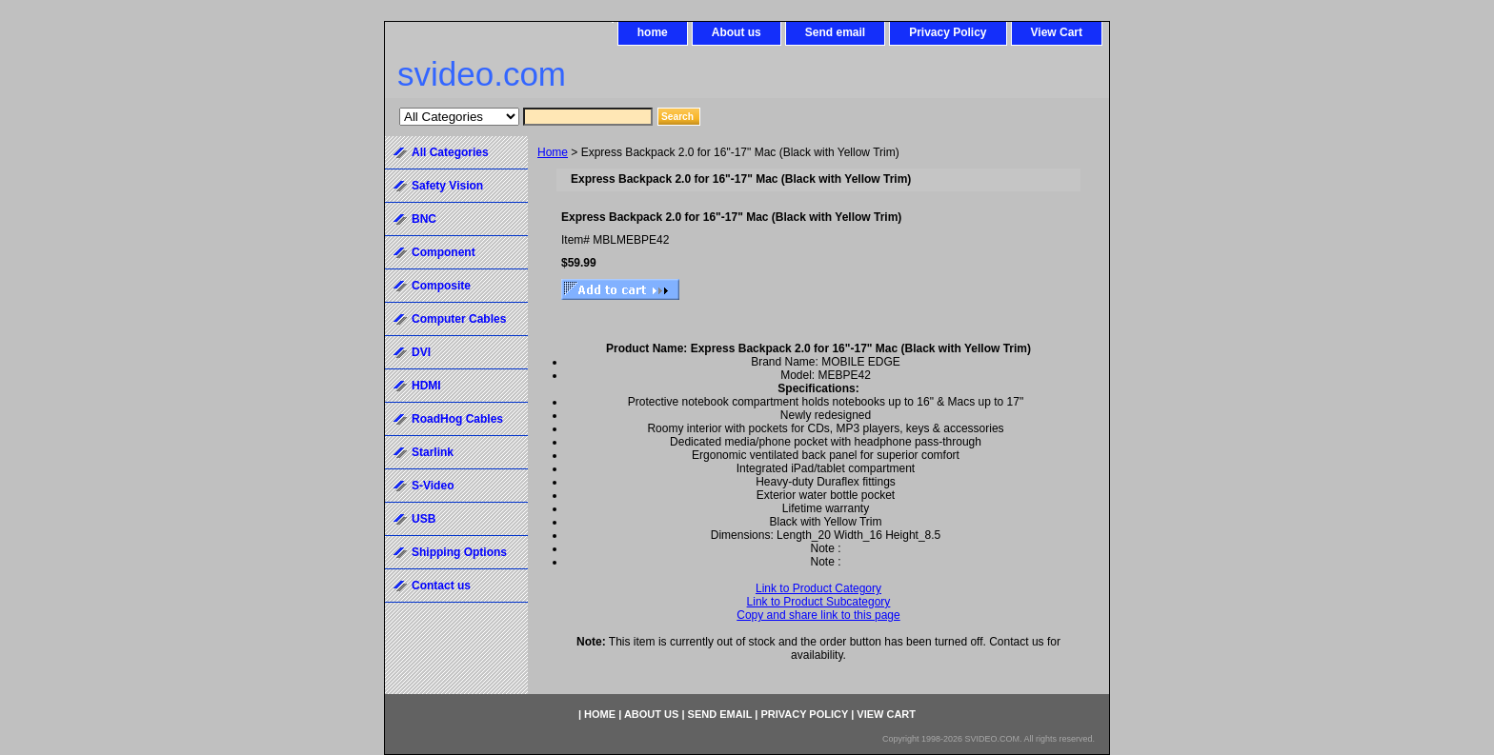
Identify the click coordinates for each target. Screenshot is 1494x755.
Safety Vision (447, 185)
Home (552, 152)
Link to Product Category (818, 588)
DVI (421, 352)
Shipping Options (459, 552)
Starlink (433, 452)
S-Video (433, 485)
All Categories (450, 152)
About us (736, 32)
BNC (424, 219)
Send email (835, 32)
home (652, 32)
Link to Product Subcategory (819, 601)
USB (423, 519)
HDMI (426, 385)
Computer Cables (459, 319)
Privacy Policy (947, 32)
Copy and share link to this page (818, 615)
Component (443, 252)
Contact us (441, 585)
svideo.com (481, 73)
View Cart (1056, 32)
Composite (441, 285)
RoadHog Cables (457, 419)
